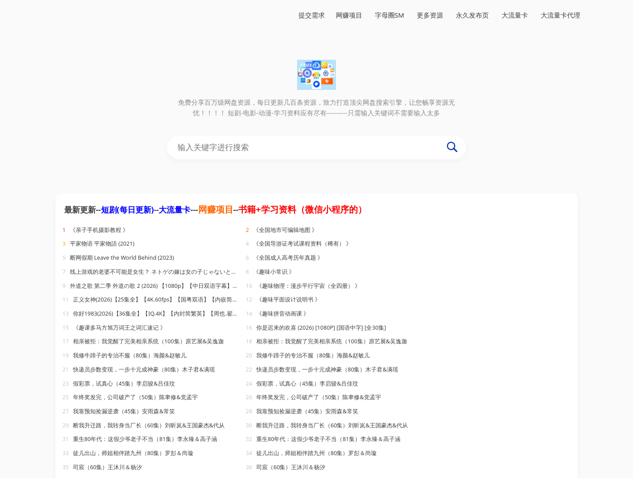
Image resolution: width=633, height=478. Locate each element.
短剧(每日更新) (127, 209)
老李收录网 (532, 463)
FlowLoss (178, 463)
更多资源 (430, 15)
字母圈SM (389, 15)
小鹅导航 (122, 473)
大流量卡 (515, 15)
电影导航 (152, 473)
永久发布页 (472, 15)
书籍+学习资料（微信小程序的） (302, 209)
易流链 (272, 463)
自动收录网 (495, 463)
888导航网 (184, 473)
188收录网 (301, 463)
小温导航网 (337, 463)
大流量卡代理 (560, 15)
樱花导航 (383, 473)
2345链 (355, 473)
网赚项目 (349, 15)
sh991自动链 (85, 473)
